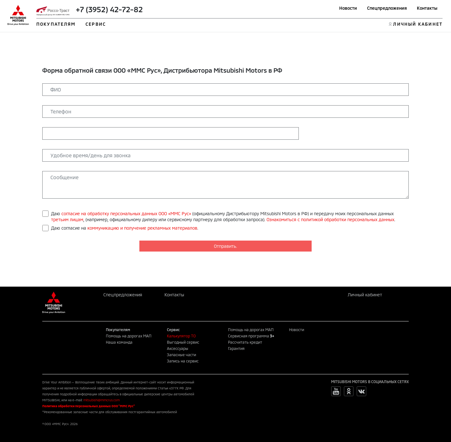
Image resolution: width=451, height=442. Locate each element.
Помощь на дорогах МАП (129, 336)
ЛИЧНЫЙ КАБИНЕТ (417, 24)
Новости (348, 8)
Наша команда (119, 342)
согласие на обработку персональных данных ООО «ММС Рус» (126, 213)
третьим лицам (67, 219)
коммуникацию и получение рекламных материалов (142, 228)
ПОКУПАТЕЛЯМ (55, 24)
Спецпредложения (387, 8)
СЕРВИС (96, 24)
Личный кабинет (365, 294)
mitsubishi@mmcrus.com (101, 400)
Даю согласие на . (124, 228)
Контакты (427, 8)
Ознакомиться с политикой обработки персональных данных (330, 219)
